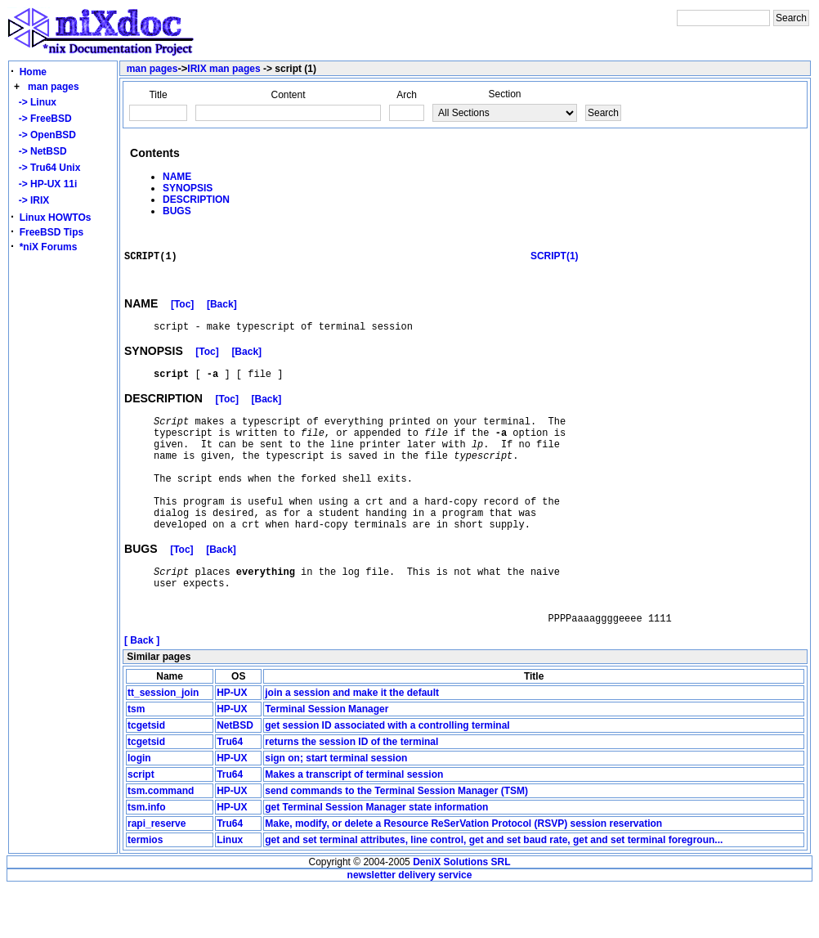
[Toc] (182, 313)
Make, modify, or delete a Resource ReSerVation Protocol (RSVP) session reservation (463, 873)
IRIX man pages (223, 68)
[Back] (222, 313)
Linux (230, 889)
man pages (53, 86)
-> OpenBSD (44, 135)
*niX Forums (49, 247)
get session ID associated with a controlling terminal (387, 775)
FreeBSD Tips (51, 232)
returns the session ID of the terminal (351, 791)
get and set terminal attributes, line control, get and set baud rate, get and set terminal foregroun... (494, 889)
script (141, 824)
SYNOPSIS (188, 188)
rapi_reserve (157, 873)
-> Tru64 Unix (46, 167)
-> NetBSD (40, 151)
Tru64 (230, 791)
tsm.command (161, 840)
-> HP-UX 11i (45, 184)
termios (145, 889)
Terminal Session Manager (326, 759)
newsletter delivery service (409, 925)
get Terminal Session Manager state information (376, 857)
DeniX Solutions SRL (461, 912)
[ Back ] (141, 690)
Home (33, 72)
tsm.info (147, 857)
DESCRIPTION (196, 199)
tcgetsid (146, 775)
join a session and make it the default (352, 742)
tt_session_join (163, 742)
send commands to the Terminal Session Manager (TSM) (396, 840)
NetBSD (235, 775)
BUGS (177, 211)
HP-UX (232, 742)
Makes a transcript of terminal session (354, 824)
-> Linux (34, 102)
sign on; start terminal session (336, 808)
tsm (136, 759)
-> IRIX (31, 200)
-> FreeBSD (42, 118)
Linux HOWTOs (56, 217)
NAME (177, 176)
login (139, 808)
